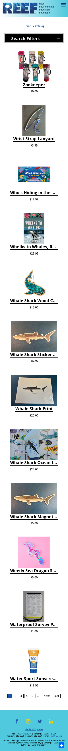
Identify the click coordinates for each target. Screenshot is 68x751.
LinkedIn (51, 723)
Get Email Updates (34, 729)
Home (27, 26)
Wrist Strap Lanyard (34, 139)
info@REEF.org (56, 736)
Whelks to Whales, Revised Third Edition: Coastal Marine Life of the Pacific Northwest (34, 247)
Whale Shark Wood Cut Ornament (34, 301)
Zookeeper (34, 85)
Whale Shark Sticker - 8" (34, 355)
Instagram (28, 723)
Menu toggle (63, 7)
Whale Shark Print (34, 409)
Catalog (39, 26)
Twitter (39, 723)
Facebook (16, 723)
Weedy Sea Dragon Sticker (34, 571)
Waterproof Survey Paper (34, 625)
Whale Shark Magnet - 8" (34, 517)
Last (56, 696)
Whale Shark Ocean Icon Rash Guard (34, 463)
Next (47, 696)
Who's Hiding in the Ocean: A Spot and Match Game (34, 193)
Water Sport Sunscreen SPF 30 (34, 679)
